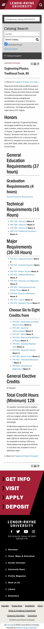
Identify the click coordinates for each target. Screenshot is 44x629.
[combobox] (22, 19)
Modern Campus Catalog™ (26, 627)
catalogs (10, 625)
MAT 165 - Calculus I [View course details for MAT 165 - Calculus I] (18, 221)
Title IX (40, 605)
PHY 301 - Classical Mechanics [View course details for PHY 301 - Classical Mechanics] (22, 274)
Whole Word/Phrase (15, 44)
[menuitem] (22, 478)
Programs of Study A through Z (27, 82)
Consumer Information (16, 615)
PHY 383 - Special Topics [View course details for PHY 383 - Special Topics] (22, 356)
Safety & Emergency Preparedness (22, 610)
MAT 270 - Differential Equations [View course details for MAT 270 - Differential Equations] (23, 231)
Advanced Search (11, 49)
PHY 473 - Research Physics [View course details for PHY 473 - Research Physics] (21, 303)
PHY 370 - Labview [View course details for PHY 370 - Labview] (17, 300)
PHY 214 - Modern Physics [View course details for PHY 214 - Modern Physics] (20, 271)
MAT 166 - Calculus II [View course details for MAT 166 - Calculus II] (18, 224)
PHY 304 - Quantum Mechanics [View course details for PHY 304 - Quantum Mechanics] (22, 293)
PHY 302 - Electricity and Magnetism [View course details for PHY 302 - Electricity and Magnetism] (24, 281)
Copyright (5, 605)
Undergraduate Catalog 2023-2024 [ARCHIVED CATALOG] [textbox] (22, 19)
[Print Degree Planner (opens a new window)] (32, 64)
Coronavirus (32, 615)
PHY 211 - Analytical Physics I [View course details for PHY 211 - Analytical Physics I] (21, 259)
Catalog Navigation (14, 56)
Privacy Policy (17, 605)
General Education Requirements (20, 197)
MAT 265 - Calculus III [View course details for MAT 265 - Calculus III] (18, 228)
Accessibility (30, 605)
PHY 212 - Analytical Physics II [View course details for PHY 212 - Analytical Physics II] (22, 265)
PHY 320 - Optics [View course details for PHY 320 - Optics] (19, 334)
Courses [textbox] (8, 34)
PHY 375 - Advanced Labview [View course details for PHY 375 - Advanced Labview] (24, 350)
